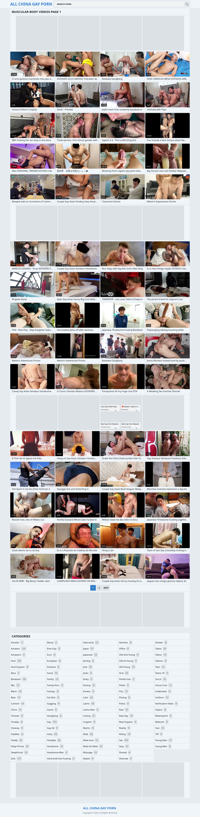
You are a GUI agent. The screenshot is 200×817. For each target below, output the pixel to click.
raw (124, 710)
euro (51, 655)
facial (52, 673)
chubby (17, 722)
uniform (162, 697)
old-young (127, 667)
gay (52, 722)
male (88, 734)
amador (17, 642)
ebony (52, 642)
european (54, 661)
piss (123, 691)
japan (88, 649)
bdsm (16, 691)
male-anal (91, 740)
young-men (163, 746)
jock (87, 667)
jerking (89, 661)
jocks (88, 673)
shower (161, 642)
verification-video (166, 704)
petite (124, 685)
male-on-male (93, 746)
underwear (163, 691)
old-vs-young (128, 661)
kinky (88, 679)
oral (124, 673)
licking (89, 716)
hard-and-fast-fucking (61, 758)
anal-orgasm (20, 667)
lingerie (89, 722)
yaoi (160, 728)
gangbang (54, 716)
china (16, 710)
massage (90, 752)
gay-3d (53, 728)
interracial (91, 642)
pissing (125, 697)
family (53, 679)
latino (89, 704)
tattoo (161, 655)
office (124, 649)
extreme (53, 667)
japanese (90, 655)
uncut (161, 679)
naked (88, 758)
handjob (54, 740)
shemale (125, 758)
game (52, 710)
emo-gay (54, 649)
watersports (163, 716)
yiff (159, 734)
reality (124, 728)
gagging (53, 704)
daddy (17, 740)
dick (16, 758)
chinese (17, 716)
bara (15, 673)
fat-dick (53, 697)
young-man (163, 740)
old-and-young (129, 655)
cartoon (18, 704)
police (124, 704)
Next (106, 587)
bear (16, 697)
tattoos (161, 661)
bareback (19, 679)
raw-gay (126, 716)
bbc (15, 685)
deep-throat (20, 746)
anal (16, 661)
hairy (52, 734)
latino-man (91, 710)
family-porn (55, 685)
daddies (17, 734)
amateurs (18, 655)
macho (88, 728)
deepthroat (19, 752)
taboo (161, 649)
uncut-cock (163, 685)
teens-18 (162, 673)
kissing (89, 685)
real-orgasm (128, 722)
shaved (125, 752)
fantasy (53, 691)
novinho (125, 642)
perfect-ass (127, 679)
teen (160, 667)
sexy (124, 746)
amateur (18, 649)
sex (124, 740)
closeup (17, 728)
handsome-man (57, 752)
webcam (161, 722)
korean (89, 691)
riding (125, 734)
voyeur (161, 710)
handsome (55, 746)
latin (88, 697)
